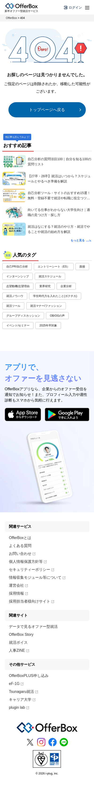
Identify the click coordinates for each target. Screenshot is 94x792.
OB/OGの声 (57, 315)
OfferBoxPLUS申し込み (29, 676)
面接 (82, 266)
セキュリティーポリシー (31, 569)
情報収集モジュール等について (37, 577)
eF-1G (16, 684)
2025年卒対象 (48, 325)
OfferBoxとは (20, 538)
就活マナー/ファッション (46, 305)
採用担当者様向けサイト (31, 601)
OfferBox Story (21, 634)
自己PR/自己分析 (17, 266)
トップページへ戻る (47, 110)
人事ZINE (19, 650)
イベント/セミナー (18, 325)
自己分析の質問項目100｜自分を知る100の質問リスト (59, 161)
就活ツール (13, 305)
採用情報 (18, 593)
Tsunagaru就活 (23, 692)
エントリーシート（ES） (54, 266)
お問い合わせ (22, 554)
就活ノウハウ (14, 296)
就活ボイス (18, 642)
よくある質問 (20, 546)
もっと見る (78, 240)
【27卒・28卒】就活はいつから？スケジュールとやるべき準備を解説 (59, 178)
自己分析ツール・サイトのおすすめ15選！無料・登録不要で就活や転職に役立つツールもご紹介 (59, 196)
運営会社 (18, 585)
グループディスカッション (23, 315)
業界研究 (45, 286)
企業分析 (66, 286)
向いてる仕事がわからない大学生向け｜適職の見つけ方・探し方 (59, 212)
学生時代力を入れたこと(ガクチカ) (55, 296)
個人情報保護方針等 (28, 562)
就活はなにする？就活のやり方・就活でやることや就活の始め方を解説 (59, 229)
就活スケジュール (50, 276)
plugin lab (19, 707)
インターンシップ (17, 276)
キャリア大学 (22, 700)
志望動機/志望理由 (18, 286)
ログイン (73, 7)
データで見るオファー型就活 (33, 627)
